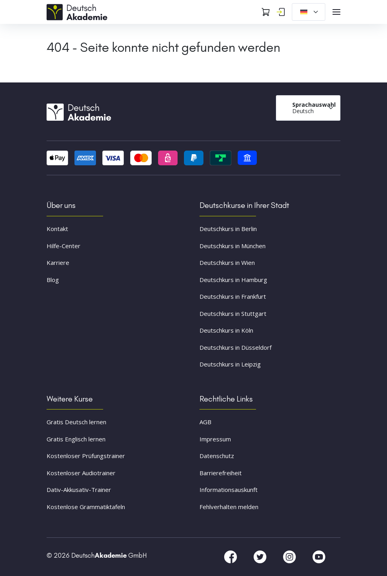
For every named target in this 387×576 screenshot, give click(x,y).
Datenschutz (216, 456)
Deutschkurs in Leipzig (230, 364)
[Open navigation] (336, 12)
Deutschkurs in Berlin (228, 229)
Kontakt (57, 229)
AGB (205, 422)
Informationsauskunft (228, 490)
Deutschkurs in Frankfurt (232, 296)
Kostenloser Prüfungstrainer (86, 456)
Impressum (215, 439)
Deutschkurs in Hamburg (233, 280)
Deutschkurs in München (232, 246)
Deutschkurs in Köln (226, 330)
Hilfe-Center (63, 246)
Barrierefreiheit (220, 473)
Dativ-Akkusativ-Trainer (79, 490)
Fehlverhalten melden (228, 507)
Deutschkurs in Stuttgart (232, 313)
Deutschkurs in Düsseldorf (235, 347)
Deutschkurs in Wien (227, 262)
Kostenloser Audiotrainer (81, 473)
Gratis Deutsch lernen (76, 422)
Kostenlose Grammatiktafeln (86, 507)
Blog (53, 280)
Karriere (58, 262)
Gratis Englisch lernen (76, 439)
